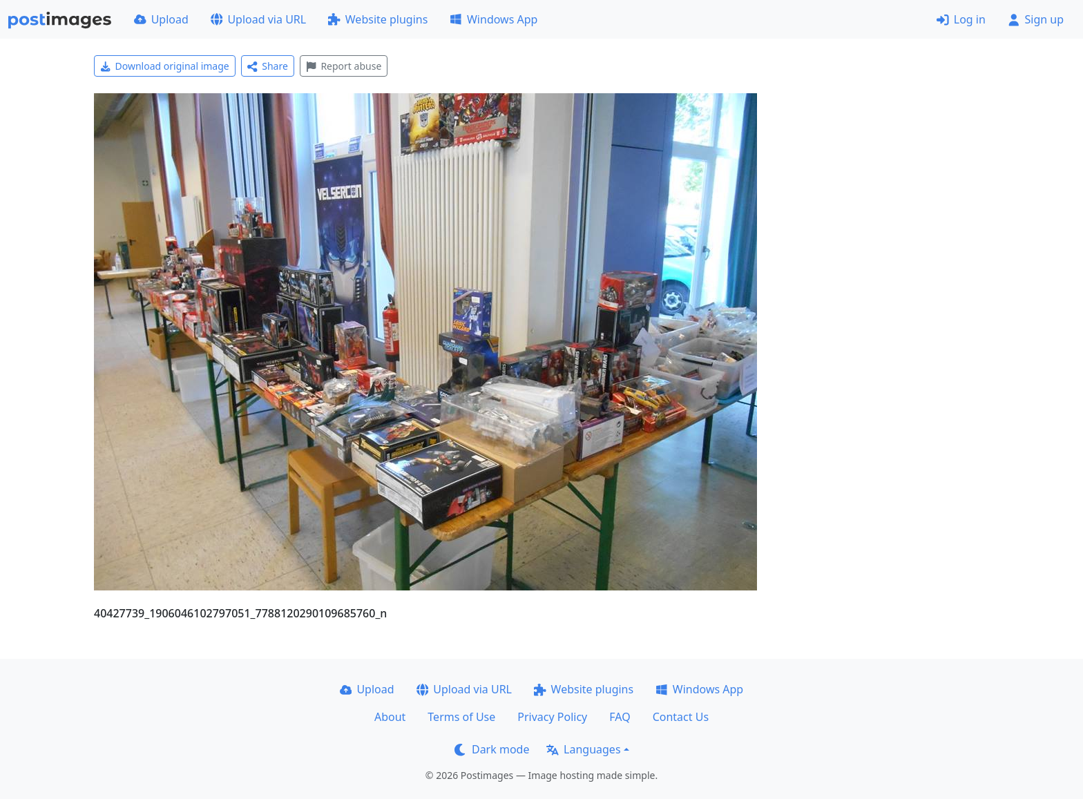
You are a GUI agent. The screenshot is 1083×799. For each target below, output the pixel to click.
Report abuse (343, 66)
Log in (961, 19)
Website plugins (378, 19)
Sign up (1036, 19)
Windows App (493, 19)
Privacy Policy (552, 716)
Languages (583, 749)
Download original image (164, 66)
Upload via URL (258, 19)
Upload (161, 19)
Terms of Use (461, 716)
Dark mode (491, 749)
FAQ (619, 716)
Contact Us (681, 716)
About (389, 716)
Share (267, 66)
